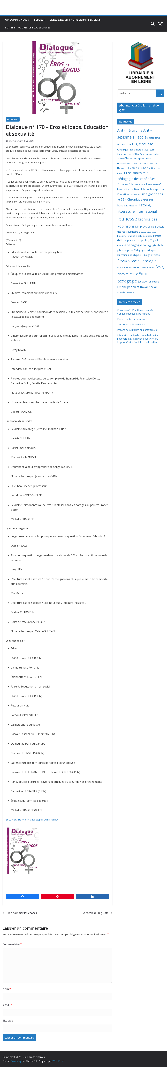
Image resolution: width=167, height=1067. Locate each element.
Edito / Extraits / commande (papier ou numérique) (32, 819)
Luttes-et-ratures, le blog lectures (27, 27)
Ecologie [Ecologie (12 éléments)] (154, 189)
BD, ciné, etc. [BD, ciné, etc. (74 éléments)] (143, 143)
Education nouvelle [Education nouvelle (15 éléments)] (128, 194)
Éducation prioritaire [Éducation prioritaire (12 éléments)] (148, 281)
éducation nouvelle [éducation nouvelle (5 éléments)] (125, 292)
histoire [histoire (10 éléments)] (133, 205)
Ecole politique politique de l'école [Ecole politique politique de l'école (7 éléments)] (133, 189)
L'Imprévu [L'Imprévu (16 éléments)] (141, 226)
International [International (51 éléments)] (146, 211)
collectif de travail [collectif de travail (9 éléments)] (139, 163)
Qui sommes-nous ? (17, 19)
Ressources (12, 119)
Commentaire (12, 944)
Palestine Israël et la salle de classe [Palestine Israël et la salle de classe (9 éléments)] (134, 235)
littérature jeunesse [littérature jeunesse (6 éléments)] (147, 232)
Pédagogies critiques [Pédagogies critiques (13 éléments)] (145, 250)
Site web (8, 1020)
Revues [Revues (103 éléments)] (123, 260)
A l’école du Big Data (97, 913)
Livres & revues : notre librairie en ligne (75, 19)
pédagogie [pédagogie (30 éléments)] (134, 245)
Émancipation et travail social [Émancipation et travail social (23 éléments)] (137, 287)
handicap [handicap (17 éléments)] (122, 205)
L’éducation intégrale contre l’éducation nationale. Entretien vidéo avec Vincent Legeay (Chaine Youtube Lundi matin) (138, 339)
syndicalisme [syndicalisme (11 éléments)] (124, 267)
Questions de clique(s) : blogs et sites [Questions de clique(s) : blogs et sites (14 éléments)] (138, 254)
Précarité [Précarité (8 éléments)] (121, 245)
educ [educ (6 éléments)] (162, 189)
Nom (7, 989)
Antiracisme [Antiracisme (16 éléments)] (124, 144)
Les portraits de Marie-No (131, 324)
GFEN (31, 141)
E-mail (7, 1004)
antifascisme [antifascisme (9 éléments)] (153, 137)
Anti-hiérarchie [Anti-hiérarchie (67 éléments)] (130, 130)
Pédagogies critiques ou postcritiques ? (137, 329)
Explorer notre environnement (133, 319)
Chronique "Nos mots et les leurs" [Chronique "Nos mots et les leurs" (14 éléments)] (136, 149)
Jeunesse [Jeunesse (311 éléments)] (127, 218)
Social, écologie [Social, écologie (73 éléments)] (143, 260)
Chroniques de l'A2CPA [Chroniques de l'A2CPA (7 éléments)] (128, 154)
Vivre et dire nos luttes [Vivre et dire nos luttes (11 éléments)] (143, 267)
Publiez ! (39, 19)
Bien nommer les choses (20, 913)
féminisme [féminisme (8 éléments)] (148, 199)
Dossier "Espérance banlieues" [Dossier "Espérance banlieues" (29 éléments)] (139, 184)
